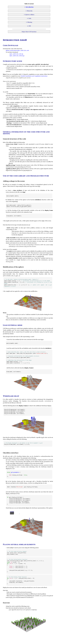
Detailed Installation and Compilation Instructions (34, 76)
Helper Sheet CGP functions (29, 31)
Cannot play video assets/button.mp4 (28, 524)
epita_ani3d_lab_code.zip (16, 54)
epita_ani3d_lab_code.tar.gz (16, 55)
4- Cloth (29, 18)
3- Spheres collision (29, 14)
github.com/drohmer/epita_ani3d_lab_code (17, 50)
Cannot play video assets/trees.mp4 (28, 622)
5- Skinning (29, 22)
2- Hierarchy (29, 11)
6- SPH (29, 26)
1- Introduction (29, 7)
